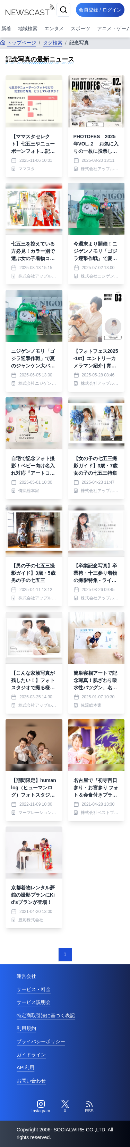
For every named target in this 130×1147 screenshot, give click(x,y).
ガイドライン (31, 1054)
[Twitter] (65, 1106)
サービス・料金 (34, 989)
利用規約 (26, 1028)
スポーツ (80, 28)
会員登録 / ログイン (100, 10)
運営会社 (26, 976)
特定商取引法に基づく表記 (46, 1015)
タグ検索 (52, 42)
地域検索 (27, 28)
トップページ (18, 42)
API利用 (25, 1067)
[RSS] (89, 1106)
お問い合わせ (31, 1080)
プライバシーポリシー (41, 1041)
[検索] (63, 10)
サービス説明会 (34, 1002)
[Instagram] (41, 1106)
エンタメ (54, 28)
